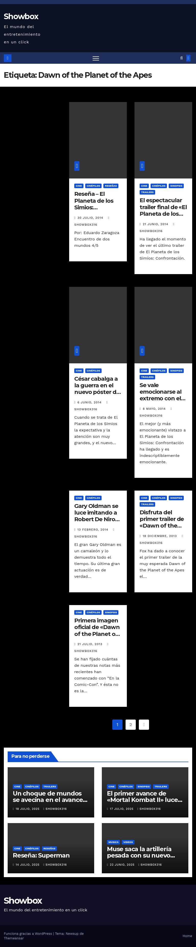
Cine (79, 185)
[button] (181, 58)
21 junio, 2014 (156, 224)
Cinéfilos (93, 185)
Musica (113, 842)
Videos (128, 842)
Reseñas (111, 185)
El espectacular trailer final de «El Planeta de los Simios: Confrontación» (163, 214)
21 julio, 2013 (90, 644)
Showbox (21, 16)
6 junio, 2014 (90, 402)
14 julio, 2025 (28, 864)
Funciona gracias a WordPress (28, 934)
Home (187, 936)
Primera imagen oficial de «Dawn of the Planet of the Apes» (96, 630)
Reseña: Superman (41, 855)
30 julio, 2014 (90, 218)
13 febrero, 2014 (93, 529)
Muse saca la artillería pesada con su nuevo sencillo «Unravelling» (139, 855)
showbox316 (55, 809)
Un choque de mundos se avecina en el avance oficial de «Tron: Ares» (48, 800)
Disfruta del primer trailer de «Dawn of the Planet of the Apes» (162, 526)
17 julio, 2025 (122, 809)
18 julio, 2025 (28, 809)
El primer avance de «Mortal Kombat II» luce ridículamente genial (142, 800)
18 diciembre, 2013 (160, 536)
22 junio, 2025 (123, 864)
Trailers (147, 192)
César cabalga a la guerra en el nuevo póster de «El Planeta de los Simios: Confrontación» (97, 395)
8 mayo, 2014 (155, 409)
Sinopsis (176, 185)
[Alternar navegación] (96, 58)
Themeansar (14, 938)
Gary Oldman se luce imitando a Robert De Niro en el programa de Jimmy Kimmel (96, 523)
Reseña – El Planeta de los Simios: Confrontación (94, 203)
